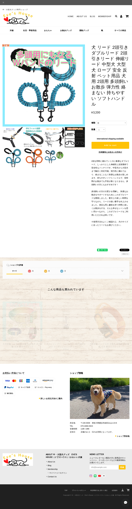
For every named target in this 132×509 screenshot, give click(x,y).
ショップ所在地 (123, 436)
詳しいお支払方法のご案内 (51, 398)
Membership (104, 16)
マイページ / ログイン (58, 473)
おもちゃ (48, 30)
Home (71, 16)
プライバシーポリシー (79, 490)
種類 (93, 123)
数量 (93, 129)
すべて (14, 271)
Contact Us (52, 477)
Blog (92, 16)
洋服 (12, 30)
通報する (125, 254)
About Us (82, 16)
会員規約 (114, 490)
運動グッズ (84, 30)
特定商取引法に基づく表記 (98, 490)
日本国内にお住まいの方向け (110, 152)
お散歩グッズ (66, 30)
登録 (122, 467)
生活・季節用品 (30, 30)
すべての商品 (120, 30)
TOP (65, 490)
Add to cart (110, 145)
